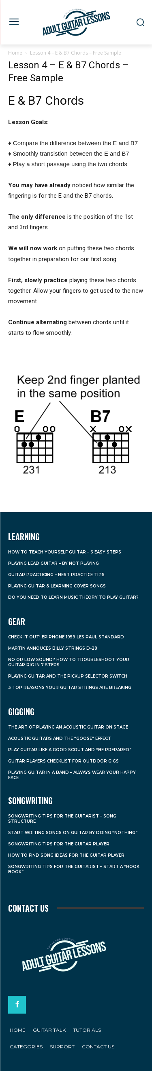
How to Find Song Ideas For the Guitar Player (66, 855)
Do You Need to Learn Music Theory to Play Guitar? (73, 597)
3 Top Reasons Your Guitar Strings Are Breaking (69, 687)
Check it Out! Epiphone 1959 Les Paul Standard (66, 637)
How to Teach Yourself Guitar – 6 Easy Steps (64, 552)
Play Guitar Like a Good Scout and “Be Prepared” (69, 749)
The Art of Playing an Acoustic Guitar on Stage (68, 727)
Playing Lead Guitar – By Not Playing (53, 563)
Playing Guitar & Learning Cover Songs (57, 586)
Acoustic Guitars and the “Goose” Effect (59, 738)
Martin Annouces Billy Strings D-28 (52, 648)
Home (15, 52)
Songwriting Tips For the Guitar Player (58, 844)
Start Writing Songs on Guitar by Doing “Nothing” (72, 832)
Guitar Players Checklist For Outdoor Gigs (63, 761)
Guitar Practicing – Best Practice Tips (56, 574)
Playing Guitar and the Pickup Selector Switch (67, 676)
